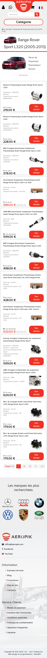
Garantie (11, 632)
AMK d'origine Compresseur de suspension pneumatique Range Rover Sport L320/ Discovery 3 (21, 372)
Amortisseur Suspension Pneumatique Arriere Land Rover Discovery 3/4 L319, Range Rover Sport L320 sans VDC (22, 277)
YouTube (7, 554)
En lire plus (23, 75)
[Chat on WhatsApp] (11, 7)
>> (42, 466)
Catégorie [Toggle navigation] (23, 22)
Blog (9, 575)
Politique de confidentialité (20, 622)
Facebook (7, 549)
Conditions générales (17, 617)
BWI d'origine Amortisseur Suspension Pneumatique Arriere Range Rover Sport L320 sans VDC (22, 245)
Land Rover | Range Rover (13, 29)
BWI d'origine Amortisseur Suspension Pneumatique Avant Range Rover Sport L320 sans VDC (21, 150)
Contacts (11, 590)
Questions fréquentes (17, 627)
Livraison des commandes (19, 613)
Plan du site (12, 585)
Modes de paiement (16, 608)
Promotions (12, 580)
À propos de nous (15, 570)
